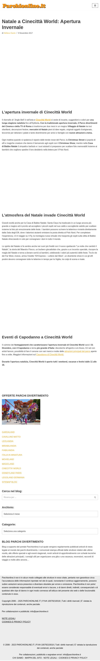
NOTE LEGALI (8, 619)
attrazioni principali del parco (78, 351)
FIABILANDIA (8, 451)
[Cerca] (47, 497)
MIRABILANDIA (9, 446)
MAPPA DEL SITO (33, 658)
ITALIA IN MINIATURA (12, 455)
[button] (95, 5)
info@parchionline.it (72, 655)
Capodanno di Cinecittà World (49, 355)
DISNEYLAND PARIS (12, 473)
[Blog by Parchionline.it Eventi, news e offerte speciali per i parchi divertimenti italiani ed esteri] (24, 5)
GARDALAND (8, 433)
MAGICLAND (8, 464)
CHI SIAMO (18, 658)
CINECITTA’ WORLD (11, 469)
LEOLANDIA (7, 442)
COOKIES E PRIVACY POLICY (16, 622)
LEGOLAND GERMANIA (13, 478)
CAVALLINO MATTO (11, 437)
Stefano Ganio (10, 33)
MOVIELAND (8, 460)
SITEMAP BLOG (9, 482)
